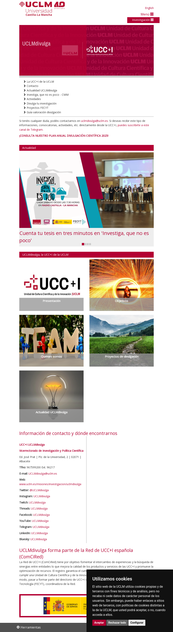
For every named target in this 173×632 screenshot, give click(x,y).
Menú (147, 14)
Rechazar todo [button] (117, 622)
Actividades (32, 99)
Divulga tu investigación (39, 103)
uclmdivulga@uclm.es (94, 121)
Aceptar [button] (99, 622)
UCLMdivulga (42, 496)
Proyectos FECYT (36, 108)
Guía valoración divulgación (42, 112)
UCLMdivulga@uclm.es (42, 473)
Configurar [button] (136, 622)
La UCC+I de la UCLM (38, 81)
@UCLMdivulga (39, 490)
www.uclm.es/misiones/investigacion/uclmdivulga (50, 484)
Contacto (30, 86)
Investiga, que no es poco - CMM (46, 94)
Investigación (143, 20)
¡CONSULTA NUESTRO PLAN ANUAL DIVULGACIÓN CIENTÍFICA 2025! (63, 135)
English (149, 8)
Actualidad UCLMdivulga (40, 90)
